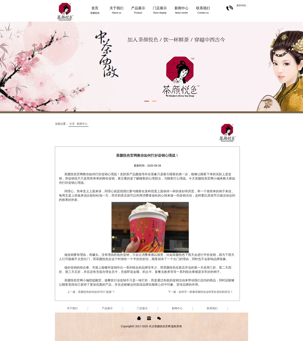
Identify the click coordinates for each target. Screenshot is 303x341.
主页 (72, 123)
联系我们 (212, 308)
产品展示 (107, 308)
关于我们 (72, 308)
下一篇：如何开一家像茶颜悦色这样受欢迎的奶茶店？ (200, 291)
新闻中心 (82, 123)
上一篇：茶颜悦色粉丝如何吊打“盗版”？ (91, 291)
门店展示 (142, 308)
